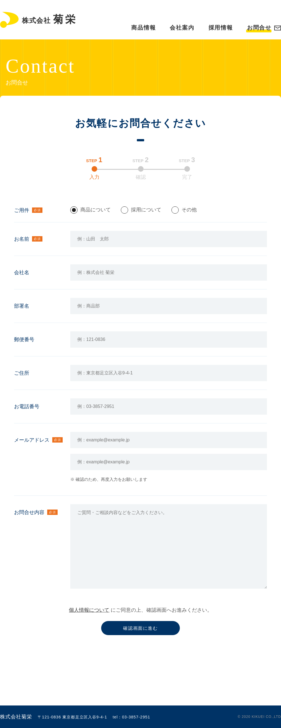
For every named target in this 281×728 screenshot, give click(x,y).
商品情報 (143, 27)
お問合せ (259, 27)
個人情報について (89, 610)
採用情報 (221, 27)
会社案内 (182, 27)
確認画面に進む (140, 628)
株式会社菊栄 (16, 716)
